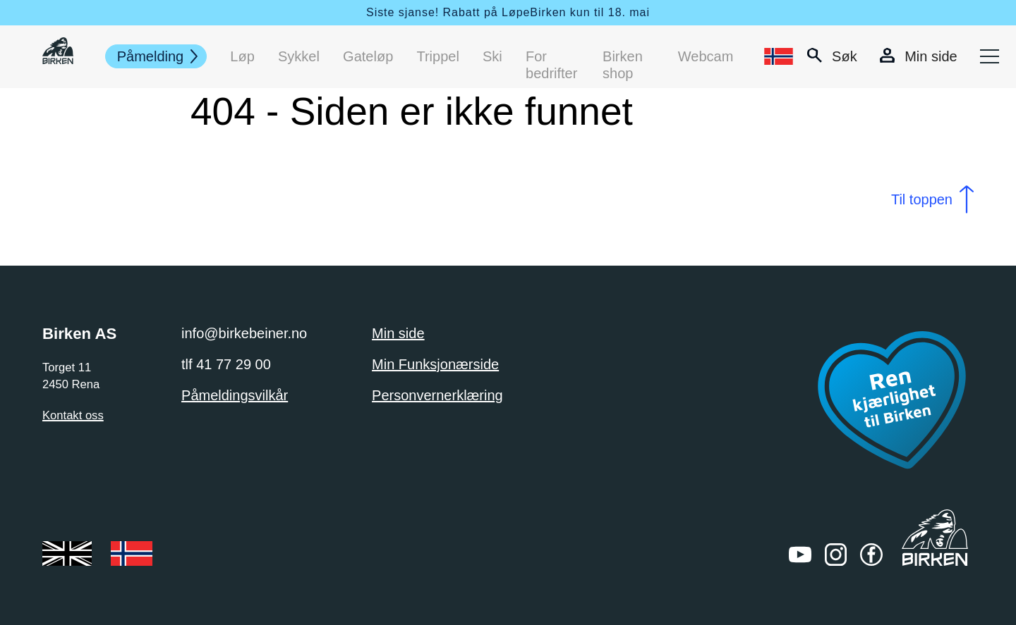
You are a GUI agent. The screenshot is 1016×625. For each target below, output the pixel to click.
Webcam (706, 56)
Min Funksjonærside (435, 364)
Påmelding (150, 56)
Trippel (438, 56)
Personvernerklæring (437, 395)
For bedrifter (551, 57)
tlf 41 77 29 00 (226, 364)
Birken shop (623, 57)
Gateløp (368, 56)
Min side (398, 333)
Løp (242, 56)
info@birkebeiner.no (244, 333)
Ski (492, 56)
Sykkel (299, 56)
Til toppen (922, 199)
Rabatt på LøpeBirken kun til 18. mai (546, 12)
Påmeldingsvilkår (234, 395)
